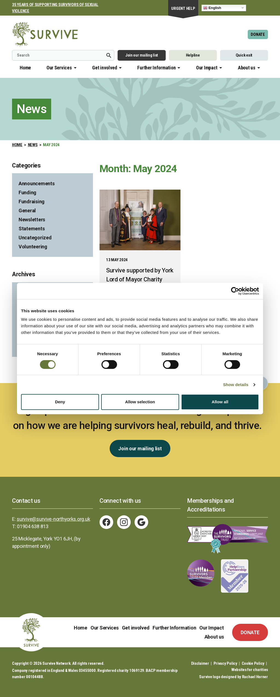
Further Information (156, 67)
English (212, 7)
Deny (60, 401)
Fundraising (32, 201)
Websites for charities (249, 669)
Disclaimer (200, 663)
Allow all (220, 401)
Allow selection (140, 401)
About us (246, 67)
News (33, 144)
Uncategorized (35, 237)
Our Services (59, 67)
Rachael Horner (255, 676)
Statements (32, 228)
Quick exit (244, 55)
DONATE (258, 34)
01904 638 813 (32, 526)
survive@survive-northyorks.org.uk (53, 519)
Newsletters (32, 219)
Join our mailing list (141, 55)
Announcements (37, 183)
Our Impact (206, 67)
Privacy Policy (225, 663)
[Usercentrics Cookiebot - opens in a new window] (235, 291)
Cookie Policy (253, 663)
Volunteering (33, 246)
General (27, 210)
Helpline (193, 55)
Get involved (104, 67)
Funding (27, 192)
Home (25, 67)
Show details (236, 384)
